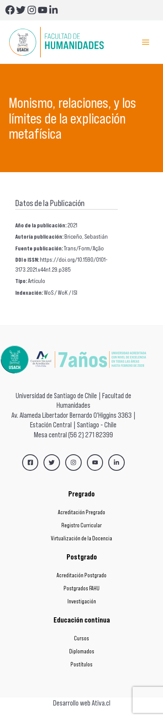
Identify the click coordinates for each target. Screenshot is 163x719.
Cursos (81, 638)
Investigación (81, 601)
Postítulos (81, 664)
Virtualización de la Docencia (81, 538)
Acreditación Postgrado (81, 575)
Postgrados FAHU (81, 588)
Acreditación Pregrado (81, 512)
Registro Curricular (81, 525)
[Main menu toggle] (146, 42)
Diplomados (81, 651)
